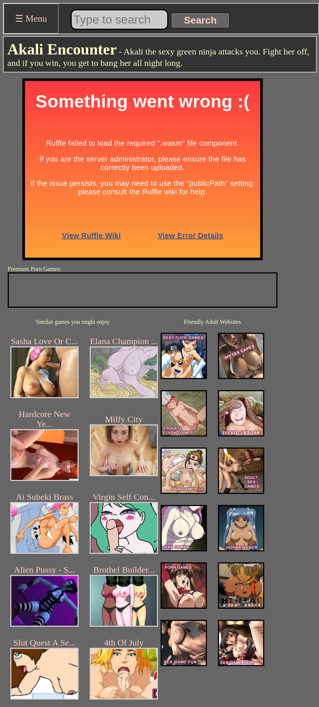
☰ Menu (31, 19)
